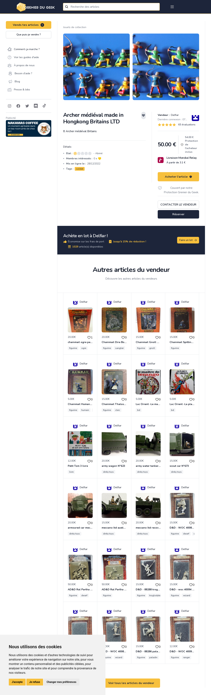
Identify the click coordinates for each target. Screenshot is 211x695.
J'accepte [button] (17, 682)
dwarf (186, 533)
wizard (186, 595)
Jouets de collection (74, 27)
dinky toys (108, 471)
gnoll (152, 348)
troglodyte (154, 595)
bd (138, 410)
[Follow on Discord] (36, 106)
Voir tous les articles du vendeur (131, 683)
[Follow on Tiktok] (44, 106)
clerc (117, 410)
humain (85, 410)
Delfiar (174, 115)
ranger (186, 657)
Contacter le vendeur (178, 205)
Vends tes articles (29, 25)
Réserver (178, 214)
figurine (73, 348)
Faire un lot (188, 240)
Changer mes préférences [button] (61, 682)
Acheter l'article (178, 177)
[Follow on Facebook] (18, 106)
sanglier (119, 348)
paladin (153, 657)
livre (71, 471)
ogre (83, 348)
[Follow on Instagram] (9, 106)
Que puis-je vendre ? (28, 34)
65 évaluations (186, 124)
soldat (79, 168)
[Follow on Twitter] (27, 106)
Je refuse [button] (34, 682)
